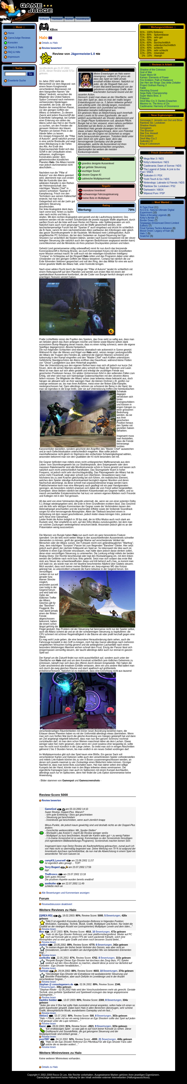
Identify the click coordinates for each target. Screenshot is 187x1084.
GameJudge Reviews (19, 38)
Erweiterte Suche (17, 80)
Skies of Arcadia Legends (153, 215)
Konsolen (13, 42)
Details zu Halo (50, 43)
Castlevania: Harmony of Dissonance (159, 106)
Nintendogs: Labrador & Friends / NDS (164, 182)
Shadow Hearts (148, 125)
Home (11, 33)
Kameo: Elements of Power (154, 77)
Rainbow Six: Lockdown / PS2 (159, 186)
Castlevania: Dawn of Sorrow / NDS (162, 165)
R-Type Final (146, 207)
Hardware (57, 19)
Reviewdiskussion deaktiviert (57, 904)
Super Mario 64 (148, 75)
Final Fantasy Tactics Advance (156, 228)
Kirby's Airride (147, 217)
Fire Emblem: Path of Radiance (156, 80)
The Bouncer (146, 130)
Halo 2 (143, 233)
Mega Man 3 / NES (154, 158)
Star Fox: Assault (149, 133)
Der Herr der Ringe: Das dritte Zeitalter (160, 82)
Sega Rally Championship (153, 93)
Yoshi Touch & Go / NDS (156, 179)
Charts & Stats (15, 47)
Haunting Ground (149, 90)
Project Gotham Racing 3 (153, 85)
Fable (143, 88)
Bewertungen (112, 915)
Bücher (69, 19)
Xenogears (145, 128)
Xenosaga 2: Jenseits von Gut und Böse (161, 120)
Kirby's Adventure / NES (156, 162)
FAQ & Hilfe (14, 52)
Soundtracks (83, 19)
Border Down (147, 220)
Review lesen (49, 929)
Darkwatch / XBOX (153, 189)
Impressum (13, 57)
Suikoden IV (146, 141)
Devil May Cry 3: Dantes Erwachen (158, 101)
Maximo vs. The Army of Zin (154, 103)
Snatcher (144, 236)
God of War (146, 72)
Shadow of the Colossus (153, 69)
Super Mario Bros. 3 (150, 95)
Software (44, 19)
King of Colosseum (150, 143)
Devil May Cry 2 (148, 138)
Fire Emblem (146, 136)
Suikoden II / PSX (153, 175)
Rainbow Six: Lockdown (152, 123)
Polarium (144, 98)
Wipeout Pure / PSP (154, 193)
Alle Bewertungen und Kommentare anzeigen (65, 893)
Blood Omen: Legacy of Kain (155, 231)
